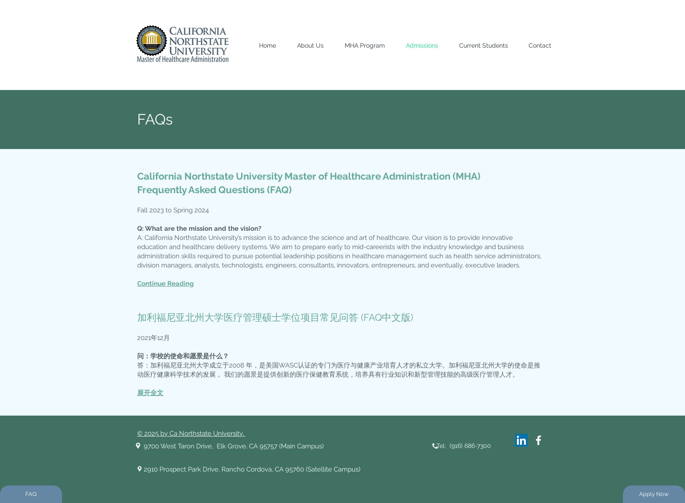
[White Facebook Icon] (538, 440)
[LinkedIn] (521, 440)
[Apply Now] (654, 494)
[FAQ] (31, 494)
